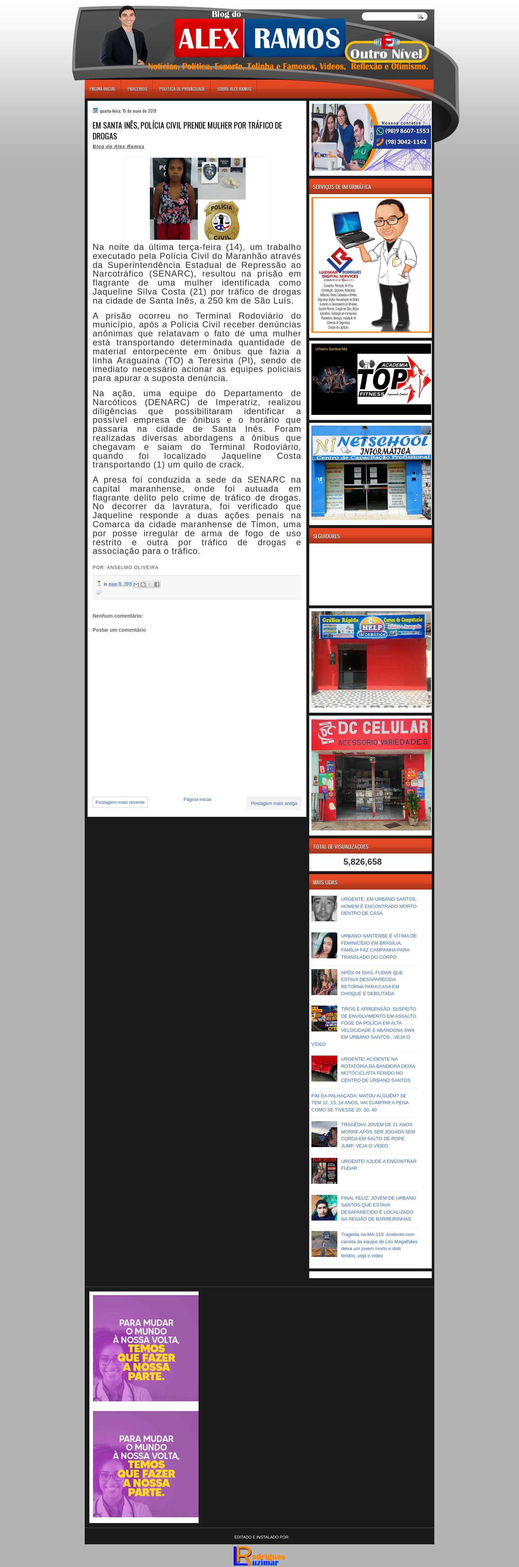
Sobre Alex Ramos (234, 89)
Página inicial (103, 89)
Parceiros (137, 89)
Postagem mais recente (120, 802)
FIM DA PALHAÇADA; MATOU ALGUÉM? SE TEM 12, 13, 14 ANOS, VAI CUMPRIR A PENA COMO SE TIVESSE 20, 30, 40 (359, 1102)
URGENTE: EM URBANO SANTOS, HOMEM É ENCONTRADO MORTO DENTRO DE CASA (379, 906)
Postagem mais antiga (274, 803)
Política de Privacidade (182, 89)
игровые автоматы (116, 3)
